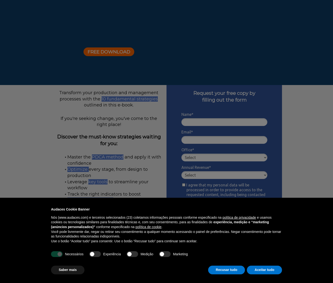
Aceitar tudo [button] (264, 270)
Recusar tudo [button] (226, 270)
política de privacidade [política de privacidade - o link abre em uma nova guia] (239, 217)
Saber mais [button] (68, 270)
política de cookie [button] (148, 227)
